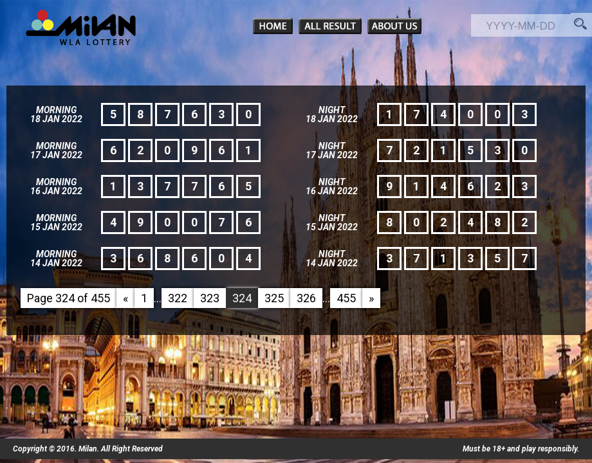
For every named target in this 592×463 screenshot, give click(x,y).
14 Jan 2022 (56, 263)
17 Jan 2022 (56, 154)
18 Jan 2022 (56, 118)
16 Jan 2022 (56, 190)
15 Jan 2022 (56, 227)
